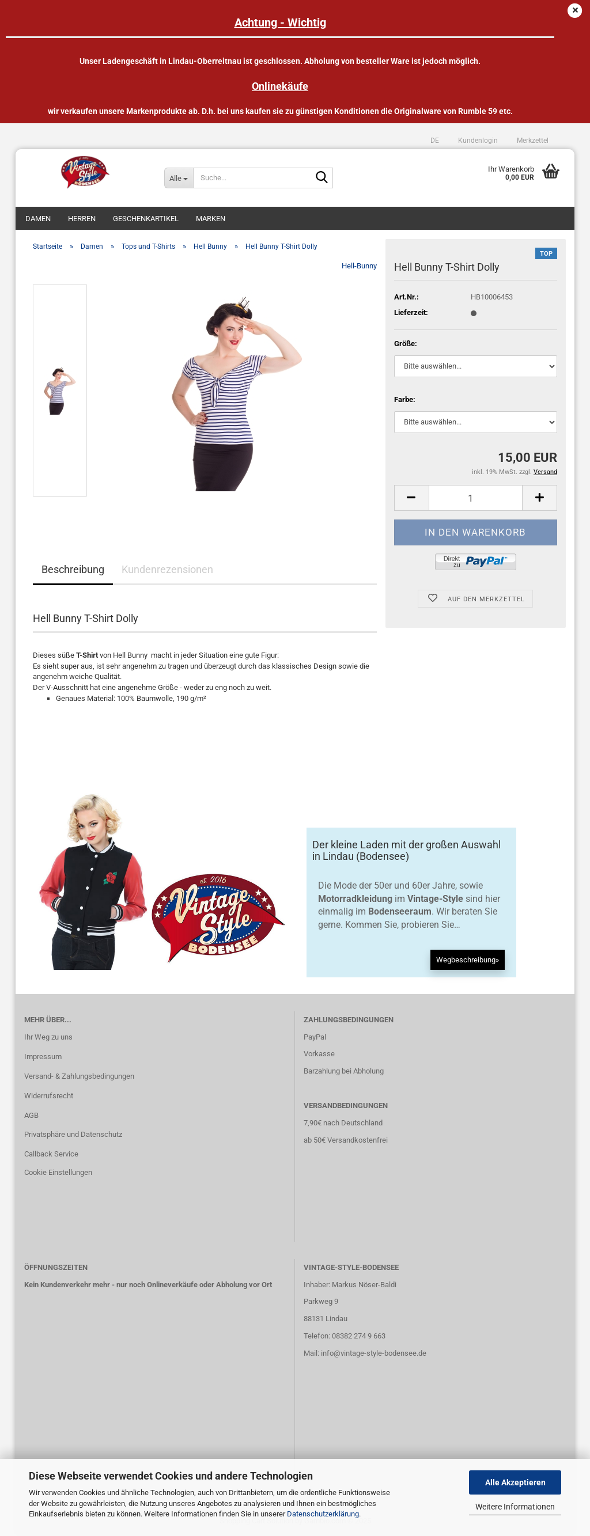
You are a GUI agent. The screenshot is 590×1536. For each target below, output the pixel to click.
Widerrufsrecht (48, 1095)
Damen (38, 218)
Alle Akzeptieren (515, 1482)
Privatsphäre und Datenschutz (73, 1134)
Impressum (43, 1056)
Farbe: (404, 399)
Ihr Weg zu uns (48, 1037)
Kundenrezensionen (167, 569)
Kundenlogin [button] (477, 140)
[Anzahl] (476, 498)
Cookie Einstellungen (58, 1172)
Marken (210, 218)
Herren (82, 218)
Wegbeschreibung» (467, 959)
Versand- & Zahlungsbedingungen (79, 1076)
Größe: (405, 343)
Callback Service (51, 1154)
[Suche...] (178, 178)
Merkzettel (532, 140)
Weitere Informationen (515, 1506)
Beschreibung (72, 569)
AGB (31, 1115)
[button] (435, 140)
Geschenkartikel (146, 218)
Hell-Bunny (359, 265)
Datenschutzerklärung (323, 1514)
